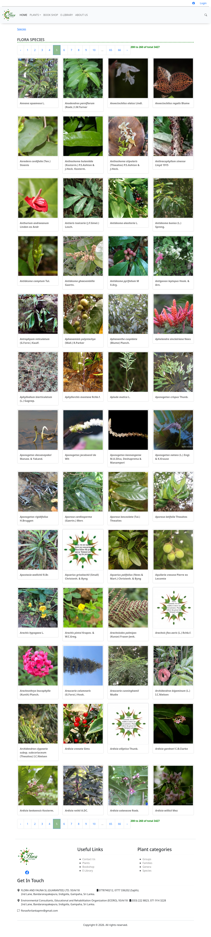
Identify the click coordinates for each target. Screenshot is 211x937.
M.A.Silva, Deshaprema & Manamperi (126, 458)
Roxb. (124, 810)
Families (147, 863)
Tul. (35, 281)
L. (32, 103)
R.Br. (34, 575)
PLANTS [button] (34, 15)
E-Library (87, 870)
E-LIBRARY (66, 15)
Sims (77, 748)
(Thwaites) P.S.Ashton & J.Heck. (125, 165)
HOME (23, 15)
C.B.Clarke (171, 748)
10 (94, 50)
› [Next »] (127, 50)
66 (119, 50)
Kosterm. (37, 810)
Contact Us (88, 859)
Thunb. (171, 397)
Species (21, 29)
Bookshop (88, 867)
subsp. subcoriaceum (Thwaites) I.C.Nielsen (34, 752)
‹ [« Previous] (20, 50)
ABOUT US (81, 15)
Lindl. (126, 103)
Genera (147, 867)
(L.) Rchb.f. (173, 633)
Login (203, 3)
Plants (86, 863)
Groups (147, 859)
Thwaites (171, 517)
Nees (173, 339)
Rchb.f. (83, 397)
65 (110, 50)
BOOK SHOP (50, 15)
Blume (172, 103)
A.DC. (76, 810)
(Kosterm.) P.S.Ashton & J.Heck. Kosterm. (79, 165)
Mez (166, 810)
